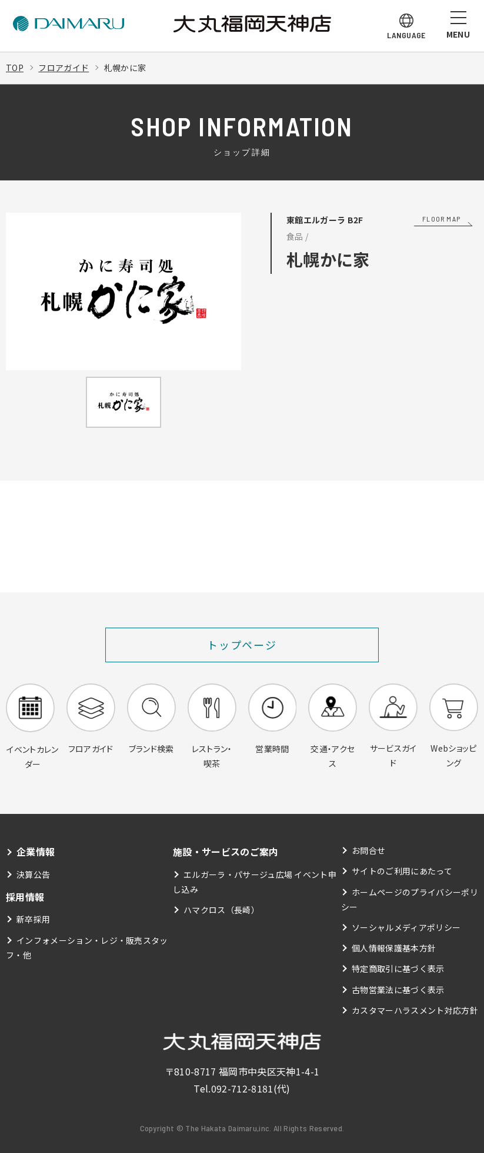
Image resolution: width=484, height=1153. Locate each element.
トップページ (242, 644)
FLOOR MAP (441, 218)
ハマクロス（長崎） (221, 910)
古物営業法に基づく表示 (398, 990)
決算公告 (33, 874)
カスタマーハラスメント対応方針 (415, 1010)
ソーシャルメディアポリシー (406, 927)
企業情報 (35, 851)
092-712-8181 (242, 1088)
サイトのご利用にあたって (402, 871)
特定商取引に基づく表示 (398, 968)
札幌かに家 (125, 67)
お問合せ (368, 850)
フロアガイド (63, 67)
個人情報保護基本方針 (394, 948)
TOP (15, 67)
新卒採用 (33, 919)
